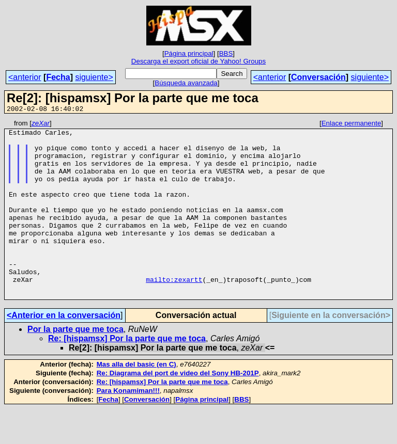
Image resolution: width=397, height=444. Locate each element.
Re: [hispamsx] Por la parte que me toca (127, 374)
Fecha (58, 77)
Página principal (188, 53)
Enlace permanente (351, 125)
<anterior (24, 77)
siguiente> (94, 77)
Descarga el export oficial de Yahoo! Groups (198, 61)
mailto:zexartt (174, 311)
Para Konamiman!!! (128, 426)
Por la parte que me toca (75, 364)
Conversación (318, 77)
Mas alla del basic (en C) (136, 400)
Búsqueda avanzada (186, 83)
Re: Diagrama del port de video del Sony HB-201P (178, 409)
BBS (226, 53)
